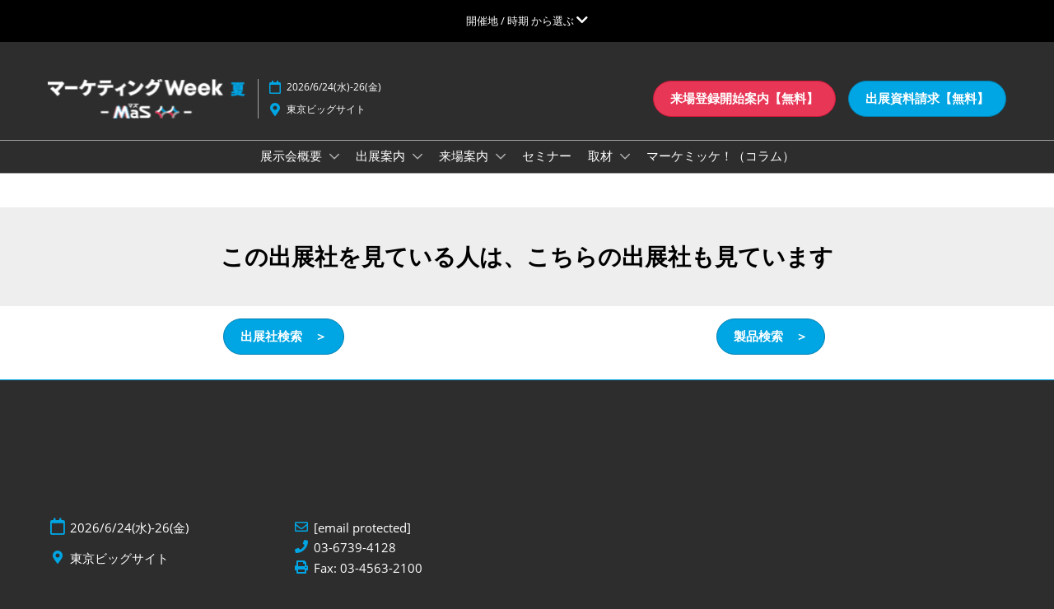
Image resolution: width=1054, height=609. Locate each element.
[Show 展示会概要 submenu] (334, 156)
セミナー (546, 155)
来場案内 (465, 155)
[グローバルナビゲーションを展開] (527, 20)
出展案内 (382, 155)
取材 (602, 155)
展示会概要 (292, 155)
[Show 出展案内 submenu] (417, 156)
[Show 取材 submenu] (625, 156)
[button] (744, 99)
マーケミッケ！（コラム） (720, 155)
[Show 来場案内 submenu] (501, 156)
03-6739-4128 (355, 548)
